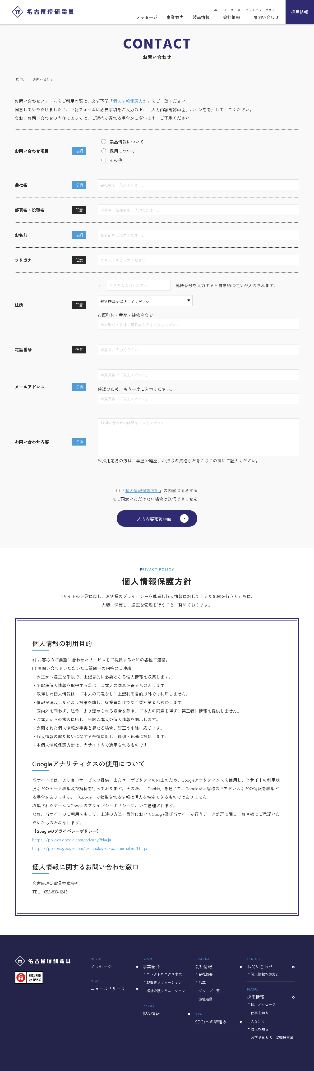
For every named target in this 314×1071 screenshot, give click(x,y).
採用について (122, 151)
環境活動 (206, 998)
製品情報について (127, 141)
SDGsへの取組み (218, 1018)
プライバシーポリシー (261, 10)
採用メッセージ (263, 1004)
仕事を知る (259, 1012)
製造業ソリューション (164, 982)
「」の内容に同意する (157, 490)
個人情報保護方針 (130, 101)
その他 (116, 160)
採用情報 (299, 12)
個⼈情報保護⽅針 (142, 490)
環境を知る (259, 1029)
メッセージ (146, 17)
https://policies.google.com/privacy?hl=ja (71, 839)
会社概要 (206, 974)
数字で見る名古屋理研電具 (272, 1037)
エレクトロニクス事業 (164, 974)
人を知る (258, 1020)
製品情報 (201, 17)
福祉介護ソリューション (165, 990)
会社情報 (231, 17)
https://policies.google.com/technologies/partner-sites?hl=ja (89, 848)
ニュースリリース (227, 10)
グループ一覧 (209, 990)
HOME (19, 79)
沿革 (202, 982)
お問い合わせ (266, 17)
